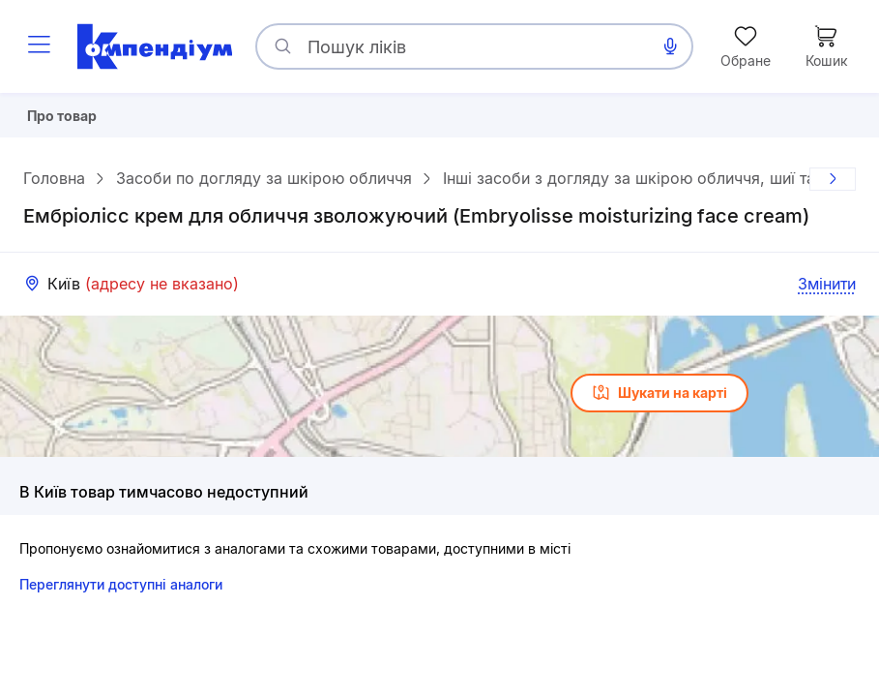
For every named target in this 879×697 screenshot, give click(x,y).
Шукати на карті (659, 400)
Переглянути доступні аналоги (120, 592)
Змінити (827, 291)
